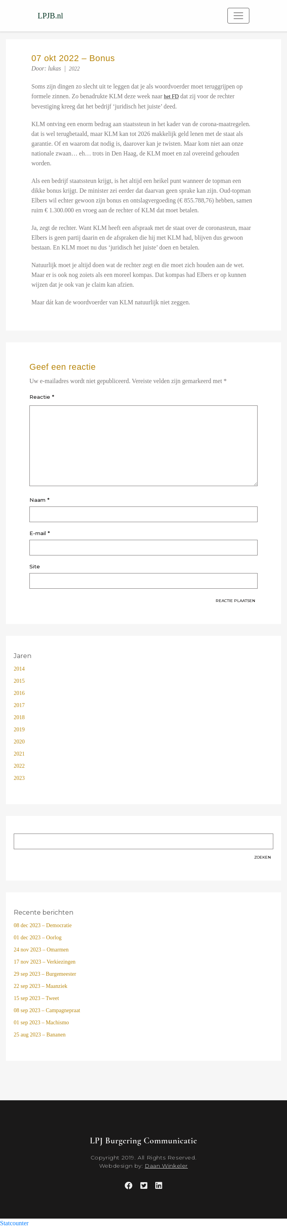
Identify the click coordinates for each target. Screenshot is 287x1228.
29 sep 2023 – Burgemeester (45, 974)
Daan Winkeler (166, 1165)
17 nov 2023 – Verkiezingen (45, 962)
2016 (19, 693)
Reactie (41, 397)
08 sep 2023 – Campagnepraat (47, 1010)
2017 (19, 705)
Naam (39, 500)
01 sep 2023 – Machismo (41, 1022)
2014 (19, 669)
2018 (19, 717)
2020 (19, 742)
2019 (19, 729)
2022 (74, 69)
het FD (171, 96)
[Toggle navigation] (238, 16)
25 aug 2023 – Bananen (39, 1035)
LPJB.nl (50, 15)
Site (34, 566)
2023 (19, 778)
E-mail (39, 533)
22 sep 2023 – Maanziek (40, 986)
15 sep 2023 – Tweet (36, 998)
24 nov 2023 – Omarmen (41, 950)
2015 (19, 681)
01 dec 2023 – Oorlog (38, 937)
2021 (19, 754)
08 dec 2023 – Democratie (43, 925)
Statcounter (14, 1223)
